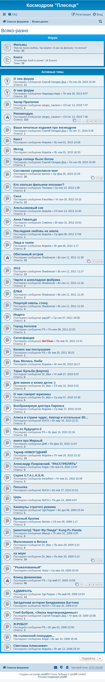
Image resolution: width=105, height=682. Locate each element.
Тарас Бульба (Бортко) (31, 371)
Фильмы (20, 44)
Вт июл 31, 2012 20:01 (68, 222)
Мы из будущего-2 (27, 429)
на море (19, 553)
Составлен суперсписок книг (35, 170)
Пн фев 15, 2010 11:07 (63, 443)
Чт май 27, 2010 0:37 (66, 374)
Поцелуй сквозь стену (30, 303)
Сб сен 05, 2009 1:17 (65, 521)
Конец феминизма (27, 577)
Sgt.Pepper (48, 510)
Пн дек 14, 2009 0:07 (64, 500)
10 (95, 121)
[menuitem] (12, 14)
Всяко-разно (14, 30)
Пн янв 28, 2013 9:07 (75, 93)
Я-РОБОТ (20, 624)
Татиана (47, 187)
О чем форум (23, 79)
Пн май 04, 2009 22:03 (71, 594)
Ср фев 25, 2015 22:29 (66, 173)
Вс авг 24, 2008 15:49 (64, 638)
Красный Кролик (26, 518)
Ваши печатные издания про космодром (44, 127)
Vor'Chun (47, 341)
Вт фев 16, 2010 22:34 (61, 432)
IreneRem (47, 478)
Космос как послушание (31, 349)
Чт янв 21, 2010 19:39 (69, 478)
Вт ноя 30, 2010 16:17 (67, 364)
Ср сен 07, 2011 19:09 (66, 317)
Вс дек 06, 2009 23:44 (71, 510)
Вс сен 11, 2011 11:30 (71, 257)
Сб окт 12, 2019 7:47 (75, 105)
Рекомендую (23, 113)
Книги (17, 57)
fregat (45, 467)
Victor (45, 570)
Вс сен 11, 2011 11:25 (71, 294)
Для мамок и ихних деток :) (34, 382)
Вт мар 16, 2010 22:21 (65, 420)
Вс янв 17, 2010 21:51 (65, 490)
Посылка (20, 487)
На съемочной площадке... (33, 635)
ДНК (44, 443)
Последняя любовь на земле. (36, 231)
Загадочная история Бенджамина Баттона (46, 602)
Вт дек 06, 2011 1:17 (66, 245)
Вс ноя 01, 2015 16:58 (67, 142)
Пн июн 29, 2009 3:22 (66, 544)
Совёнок (47, 222)
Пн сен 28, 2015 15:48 (82, 162)
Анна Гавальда (25, 219)
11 (100, 121)
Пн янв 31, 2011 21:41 (69, 341)
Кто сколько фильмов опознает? (38, 184)
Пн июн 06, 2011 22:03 (61, 329)
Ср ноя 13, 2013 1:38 (67, 187)
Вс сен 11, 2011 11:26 (71, 283)
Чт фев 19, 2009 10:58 (82, 615)
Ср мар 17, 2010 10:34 (67, 409)
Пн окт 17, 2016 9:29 (81, 130)
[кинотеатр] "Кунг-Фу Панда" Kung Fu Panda (47, 530)
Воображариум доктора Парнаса (38, 406)
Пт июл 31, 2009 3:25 (65, 533)
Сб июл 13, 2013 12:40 (67, 211)
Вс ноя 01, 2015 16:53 (67, 152)
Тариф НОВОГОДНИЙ (30, 452)
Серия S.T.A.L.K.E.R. (28, 475)
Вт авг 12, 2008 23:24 (67, 648)
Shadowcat (48, 257)
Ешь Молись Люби (27, 361)
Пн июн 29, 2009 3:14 (66, 556)
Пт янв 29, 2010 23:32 (67, 455)
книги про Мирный (27, 440)
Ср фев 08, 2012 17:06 (67, 234)
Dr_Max (46, 374)
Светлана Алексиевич (30, 645)
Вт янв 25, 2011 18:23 (61, 352)
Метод (18, 149)
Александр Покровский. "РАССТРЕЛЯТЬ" (45, 464)
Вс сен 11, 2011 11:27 (71, 271)
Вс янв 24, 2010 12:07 (65, 467)
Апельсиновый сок (28, 208)
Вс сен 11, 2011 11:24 (71, 306)
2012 (16, 268)
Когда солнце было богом (33, 159)
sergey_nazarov (51, 105)
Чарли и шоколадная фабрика (36, 280)
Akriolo (46, 521)
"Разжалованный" (27, 567)
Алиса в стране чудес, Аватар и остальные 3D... (50, 417)
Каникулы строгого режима (34, 507)
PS (43, 329)
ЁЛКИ (17, 291)
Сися (17, 196)
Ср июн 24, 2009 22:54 (64, 570)
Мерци (46, 533)
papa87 (46, 317)
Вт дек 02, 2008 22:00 (61, 627)
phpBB (44, 674)
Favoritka (47, 199)
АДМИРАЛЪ (22, 591)
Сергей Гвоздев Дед (54, 82)
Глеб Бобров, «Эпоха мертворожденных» (45, 612)
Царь (17, 497)
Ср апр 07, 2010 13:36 (67, 397)
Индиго (19, 314)
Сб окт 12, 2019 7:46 (75, 116)
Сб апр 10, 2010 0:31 (66, 385)
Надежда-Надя (51, 93)
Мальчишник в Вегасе (30, 541)
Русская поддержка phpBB (52, 677)
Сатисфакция (23, 338)
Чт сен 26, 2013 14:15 (69, 199)
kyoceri (46, 173)
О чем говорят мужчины (32, 394)
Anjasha (46, 142)
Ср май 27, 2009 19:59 (61, 580)
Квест (17, 139)
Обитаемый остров (28, 254)
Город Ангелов (25, 326)
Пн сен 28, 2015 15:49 (82, 82)
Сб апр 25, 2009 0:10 (64, 605)
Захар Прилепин (26, 102)
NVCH (45, 420)
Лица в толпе (23, 242)
